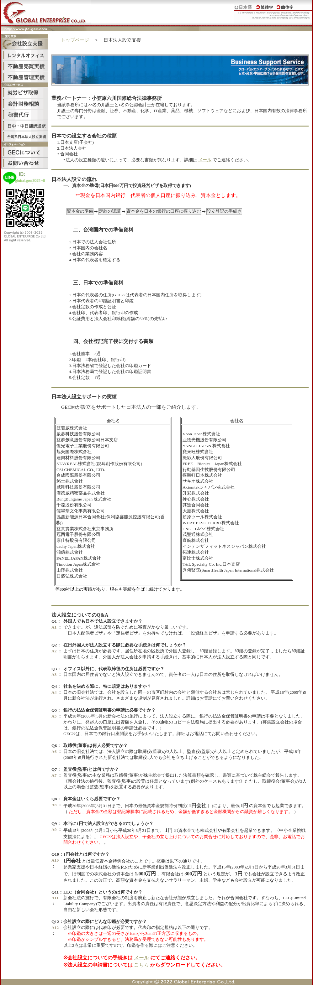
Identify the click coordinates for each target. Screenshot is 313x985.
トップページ (75, 40)
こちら (141, 964)
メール (204, 160)
